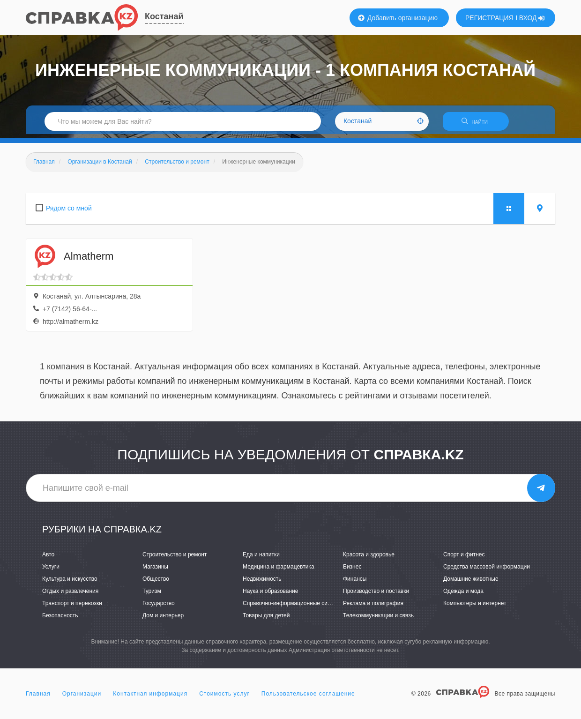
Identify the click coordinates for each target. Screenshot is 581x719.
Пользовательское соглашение (308, 697)
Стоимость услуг (224, 697)
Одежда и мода (463, 595)
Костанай (164, 16)
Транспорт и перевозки (72, 607)
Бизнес (352, 570)
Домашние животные (471, 582)
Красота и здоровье (369, 558)
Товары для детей (266, 619)
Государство (158, 607)
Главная (38, 697)
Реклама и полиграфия (373, 607)
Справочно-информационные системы (293, 607)
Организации (82, 697)
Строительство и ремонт (174, 558)
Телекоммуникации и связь (378, 619)
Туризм (151, 595)
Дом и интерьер (163, 619)
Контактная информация (150, 697)
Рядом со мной (69, 212)
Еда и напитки (261, 558)
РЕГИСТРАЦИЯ (489, 18)
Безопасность (60, 619)
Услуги (51, 570)
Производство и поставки (376, 595)
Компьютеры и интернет (475, 607)
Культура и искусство (69, 582)
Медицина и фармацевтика (278, 570)
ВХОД (532, 18)
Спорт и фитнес (464, 558)
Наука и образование (270, 595)
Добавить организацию (398, 18)
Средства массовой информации (486, 570)
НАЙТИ (480, 124)
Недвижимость (262, 582)
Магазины (155, 570)
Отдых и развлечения (70, 595)
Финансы (354, 582)
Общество (155, 582)
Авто (48, 558)
